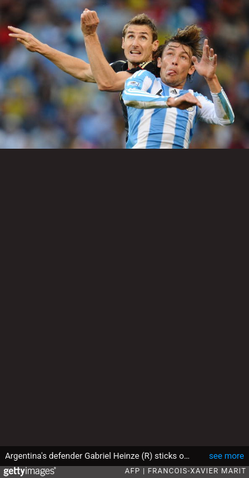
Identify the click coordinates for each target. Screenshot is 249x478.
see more (226, 456)
